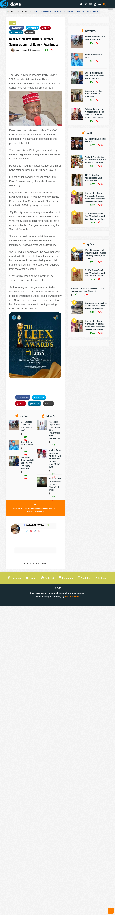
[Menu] (110, 9)
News (24, 11)
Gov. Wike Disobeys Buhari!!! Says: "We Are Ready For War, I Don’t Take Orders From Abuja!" (95, 216)
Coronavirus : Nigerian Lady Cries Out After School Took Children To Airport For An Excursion (96, 305)
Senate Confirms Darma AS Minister (27, 443)
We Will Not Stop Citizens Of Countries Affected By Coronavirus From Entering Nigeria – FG (87, 289)
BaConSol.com (72, 596)
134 (101, 184)
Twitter (32, 28)
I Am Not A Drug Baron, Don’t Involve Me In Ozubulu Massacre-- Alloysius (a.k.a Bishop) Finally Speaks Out (95, 254)
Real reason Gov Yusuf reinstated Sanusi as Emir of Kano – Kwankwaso (34, 510)
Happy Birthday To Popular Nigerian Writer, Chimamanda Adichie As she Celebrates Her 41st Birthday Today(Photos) (95, 197)
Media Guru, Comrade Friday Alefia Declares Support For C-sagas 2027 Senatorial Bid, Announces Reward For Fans (95, 113)
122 (78, 295)
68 (101, 262)
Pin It (45, 28)
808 (93, 145)
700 (93, 166)
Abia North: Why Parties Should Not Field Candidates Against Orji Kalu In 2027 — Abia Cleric (96, 159)
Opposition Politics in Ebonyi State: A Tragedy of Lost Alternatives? (94, 93)
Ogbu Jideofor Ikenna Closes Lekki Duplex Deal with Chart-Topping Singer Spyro (27, 463)
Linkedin (16, 32)
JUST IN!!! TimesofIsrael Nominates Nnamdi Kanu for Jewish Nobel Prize (94, 178)
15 (101, 166)
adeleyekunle (21, 50)
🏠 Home (11, 11)
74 (101, 312)
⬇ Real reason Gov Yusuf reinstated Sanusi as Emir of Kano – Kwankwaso (66, 11)
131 (101, 205)
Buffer (30, 32)
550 (93, 184)
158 (101, 145)
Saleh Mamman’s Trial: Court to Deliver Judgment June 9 (26, 425)
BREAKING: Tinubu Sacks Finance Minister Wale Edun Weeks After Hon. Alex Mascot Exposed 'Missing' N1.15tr (55, 458)
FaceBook (17, 28)
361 (93, 222)
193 (101, 222)
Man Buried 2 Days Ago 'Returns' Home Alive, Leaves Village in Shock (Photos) (55, 484)
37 (86, 295)
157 (93, 262)
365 (93, 205)
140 (93, 312)
